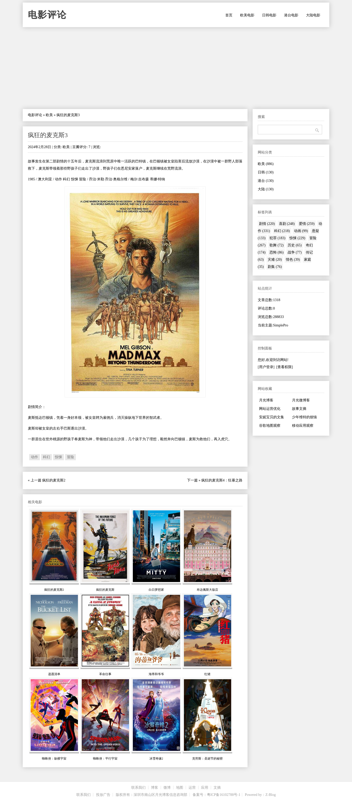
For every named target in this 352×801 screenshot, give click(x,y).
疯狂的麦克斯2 (53, 480)
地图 (179, 787)
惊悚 (58, 457)
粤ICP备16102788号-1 (223, 795)
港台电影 (291, 15)
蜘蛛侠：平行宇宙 (105, 758)
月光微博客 (301, 400)
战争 (295, 252)
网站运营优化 (269, 409)
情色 (293, 259)
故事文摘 (299, 409)
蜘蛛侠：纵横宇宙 (54, 758)
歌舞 (276, 245)
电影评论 (47, 15)
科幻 (46, 457)
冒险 (70, 457)
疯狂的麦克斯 (105, 589)
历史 (295, 245)
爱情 (307, 224)
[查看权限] (284, 367)
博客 (154, 787)
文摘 (217, 787)
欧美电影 (247, 15)
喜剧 (287, 224)
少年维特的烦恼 (304, 417)
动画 (301, 231)
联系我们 (138, 787)
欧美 (49, 115)
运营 (192, 787)
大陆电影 (313, 15)
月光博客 (266, 400)
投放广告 (103, 795)
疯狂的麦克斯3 (48, 135)
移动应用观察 (302, 425)
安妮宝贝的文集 (271, 417)
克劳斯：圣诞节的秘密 (207, 758)
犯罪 (277, 238)
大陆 (266, 189)
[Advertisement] (176, 68)
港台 (266, 181)
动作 (34, 457)
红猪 (207, 674)
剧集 (275, 267)
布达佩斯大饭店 (207, 589)
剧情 (267, 224)
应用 (204, 787)
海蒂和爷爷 (156, 674)
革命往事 (105, 674)
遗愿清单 (54, 674)
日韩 (266, 172)
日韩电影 (269, 15)
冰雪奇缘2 (156, 758)
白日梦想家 (156, 589)
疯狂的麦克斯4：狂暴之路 (221, 480)
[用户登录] (266, 367)
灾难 (275, 259)
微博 (167, 787)
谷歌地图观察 (269, 425)
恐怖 (276, 252)
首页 (228, 15)
